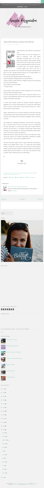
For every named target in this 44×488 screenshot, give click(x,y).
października (4, 440)
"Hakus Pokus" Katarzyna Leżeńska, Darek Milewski (19, 42)
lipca (3, 451)
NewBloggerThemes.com (30, 484)
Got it (25, 6)
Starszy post (40, 199)
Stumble (28, 177)
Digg (33, 177)
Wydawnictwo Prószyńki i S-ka (11, 174)
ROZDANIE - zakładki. (10, 364)
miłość (25, 173)
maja (3, 458)
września (3, 443)
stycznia (3, 473)
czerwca (3, 454)
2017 (3, 407)
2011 (3, 429)
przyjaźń (30, 173)
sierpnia (3, 447)
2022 (3, 389)
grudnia (3, 432)
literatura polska (18, 173)
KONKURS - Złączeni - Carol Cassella (13, 352)
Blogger (36, 483)
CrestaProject (15, 484)
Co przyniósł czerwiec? (10, 371)
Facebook (11, 177)
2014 (3, 418)
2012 (3, 426)
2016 (3, 411)
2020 (3, 396)
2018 (3, 403)
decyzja (7, 173)
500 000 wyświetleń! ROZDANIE (12, 346)
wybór (35, 173)
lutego (3, 469)
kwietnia (3, 462)
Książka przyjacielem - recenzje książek (21, 483)
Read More (15, 190)
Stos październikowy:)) (10, 377)
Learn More (20, 6)
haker (11, 173)
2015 (3, 415)
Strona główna (22, 199)
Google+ (22, 177)
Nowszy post (3, 199)
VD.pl (2, 332)
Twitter (17, 177)
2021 (3, 392)
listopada (4, 436)
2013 (3, 422)
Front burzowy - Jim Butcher (11, 339)
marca (3, 465)
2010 (3, 477)
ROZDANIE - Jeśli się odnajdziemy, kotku (14, 358)
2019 (3, 400)
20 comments (16, 44)
